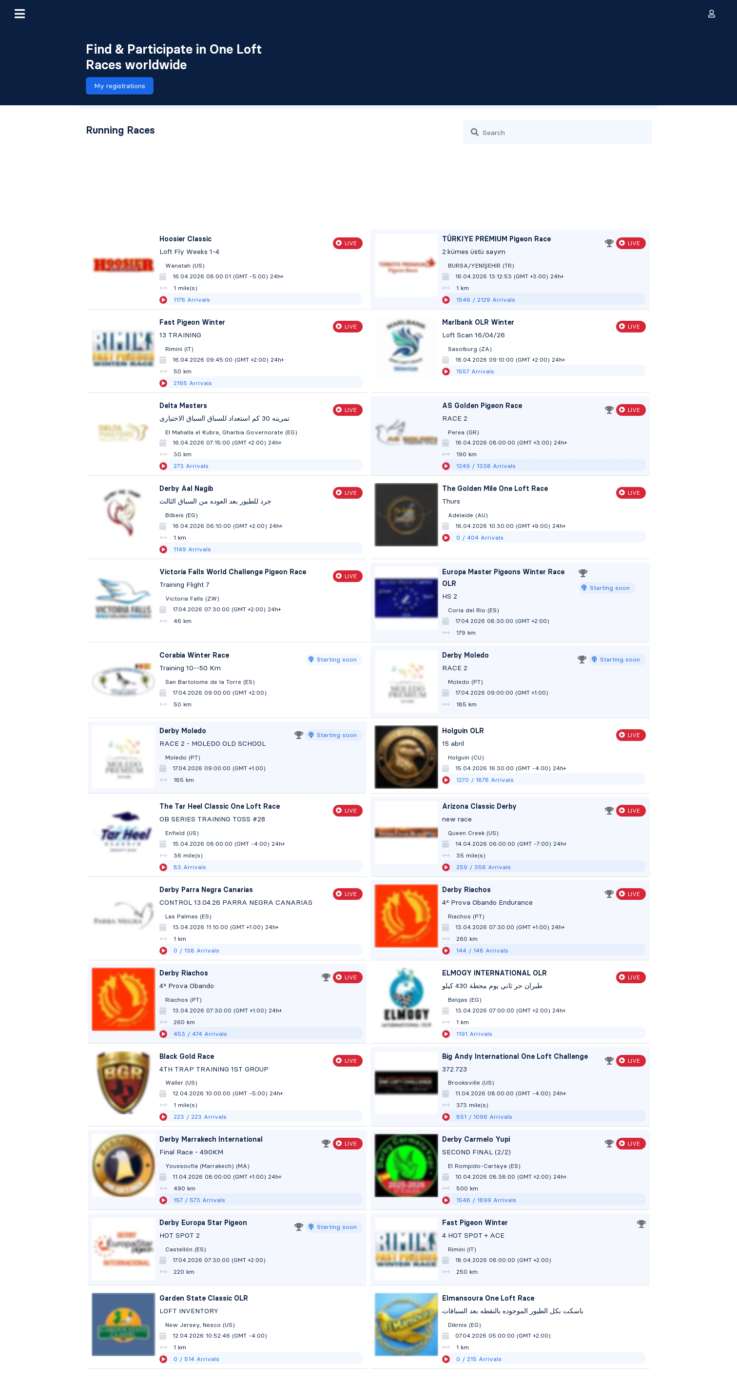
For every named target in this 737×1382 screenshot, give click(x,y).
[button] (19, 13)
